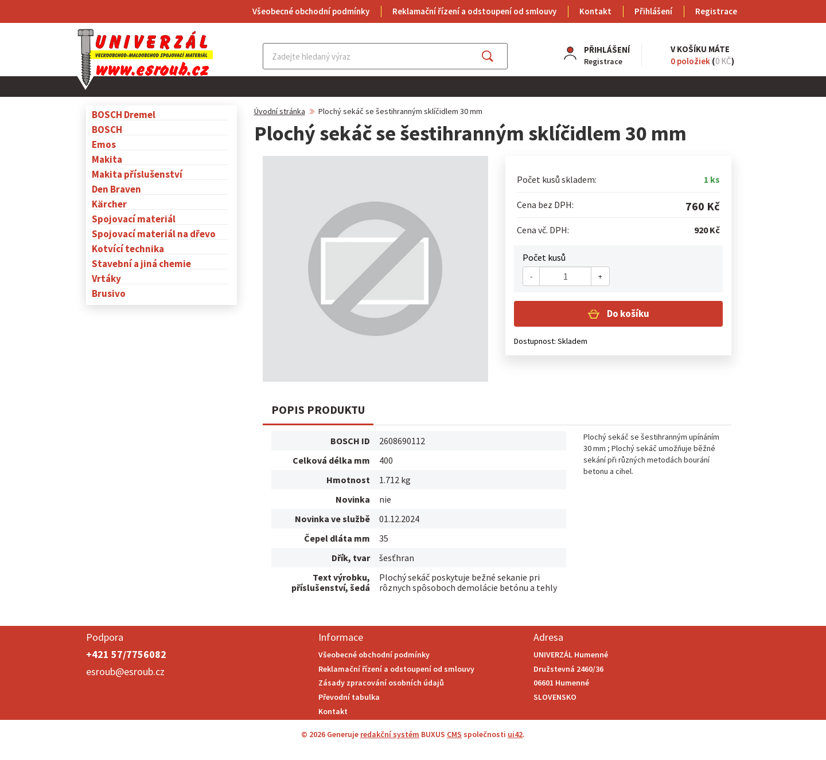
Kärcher (109, 204)
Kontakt (595, 11)
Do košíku (627, 313)
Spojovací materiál (134, 219)
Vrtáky (106, 278)
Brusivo (109, 293)
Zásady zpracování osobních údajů (381, 682)
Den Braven (116, 189)
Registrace (716, 11)
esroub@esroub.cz (125, 671)
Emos (104, 144)
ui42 (515, 734)
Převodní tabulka (349, 697)
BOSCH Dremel (123, 114)
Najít (496, 56)
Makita (107, 159)
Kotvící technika (128, 248)
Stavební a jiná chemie (141, 263)
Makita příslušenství (137, 174)
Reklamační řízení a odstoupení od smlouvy (474, 11)
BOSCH (107, 129)
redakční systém (389, 734)
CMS (454, 734)
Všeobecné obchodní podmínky (310, 11)
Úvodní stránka (279, 111)
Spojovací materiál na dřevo (154, 234)
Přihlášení (653, 11)
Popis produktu (318, 409)
